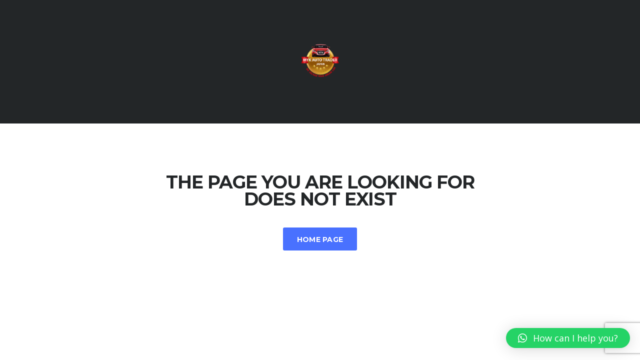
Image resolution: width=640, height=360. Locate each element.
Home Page (320, 239)
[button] (568, 338)
